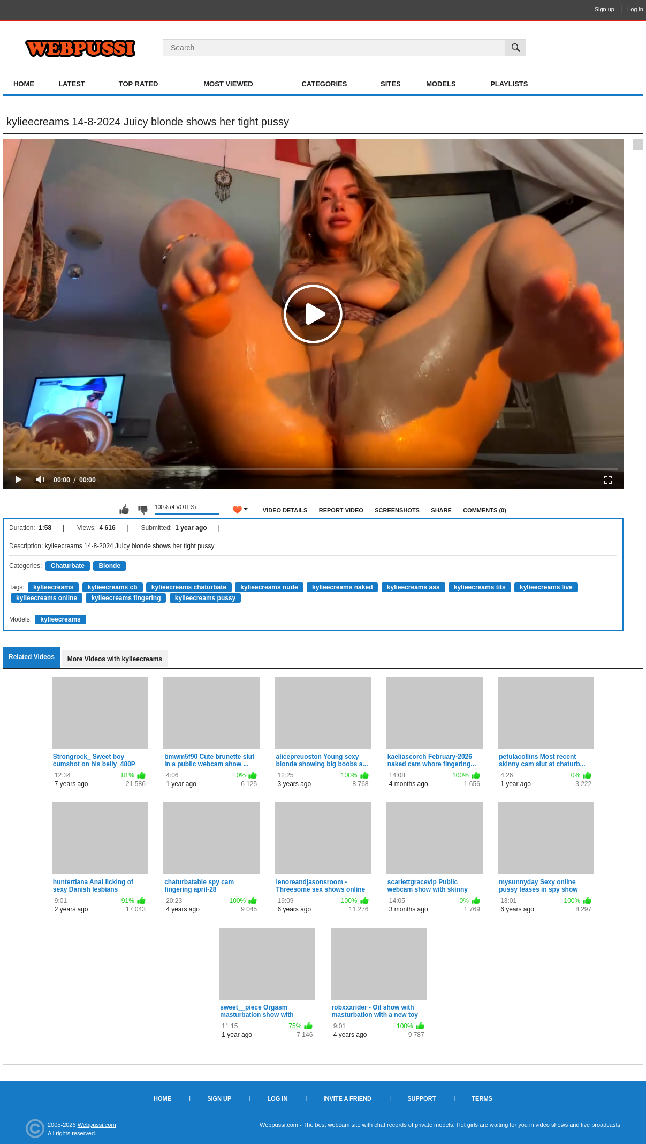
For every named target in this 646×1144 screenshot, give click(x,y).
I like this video (124, 510)
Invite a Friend (347, 1098)
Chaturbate (68, 566)
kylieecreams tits (480, 587)
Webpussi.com (97, 1124)
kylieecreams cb (113, 587)
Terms (482, 1098)
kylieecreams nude (269, 587)
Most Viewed (228, 84)
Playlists (509, 84)
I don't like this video (142, 510)
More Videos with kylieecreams (114, 659)
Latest (71, 84)
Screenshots (397, 510)
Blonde (109, 566)
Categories (324, 84)
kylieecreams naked (342, 587)
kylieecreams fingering (126, 598)
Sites (391, 84)
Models (441, 84)
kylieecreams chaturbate (188, 587)
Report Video (341, 510)
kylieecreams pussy (205, 598)
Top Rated (138, 84)
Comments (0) (484, 510)
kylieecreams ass (413, 587)
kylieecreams (53, 587)
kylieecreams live (546, 587)
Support (421, 1098)
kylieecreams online (46, 598)
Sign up (604, 9)
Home (23, 84)
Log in (635, 9)
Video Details (285, 510)
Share (441, 510)
